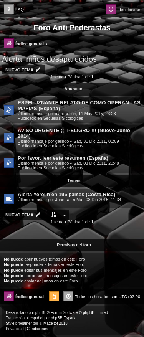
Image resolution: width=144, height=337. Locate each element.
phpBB (41, 313)
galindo (62, 141)
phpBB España (63, 318)
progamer (23, 323)
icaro (60, 113)
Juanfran (63, 199)
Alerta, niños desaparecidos (49, 59)
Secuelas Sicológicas (63, 118)
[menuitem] (14, 9)
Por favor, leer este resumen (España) (63, 158)
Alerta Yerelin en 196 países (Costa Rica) (66, 194)
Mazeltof (50, 323)
